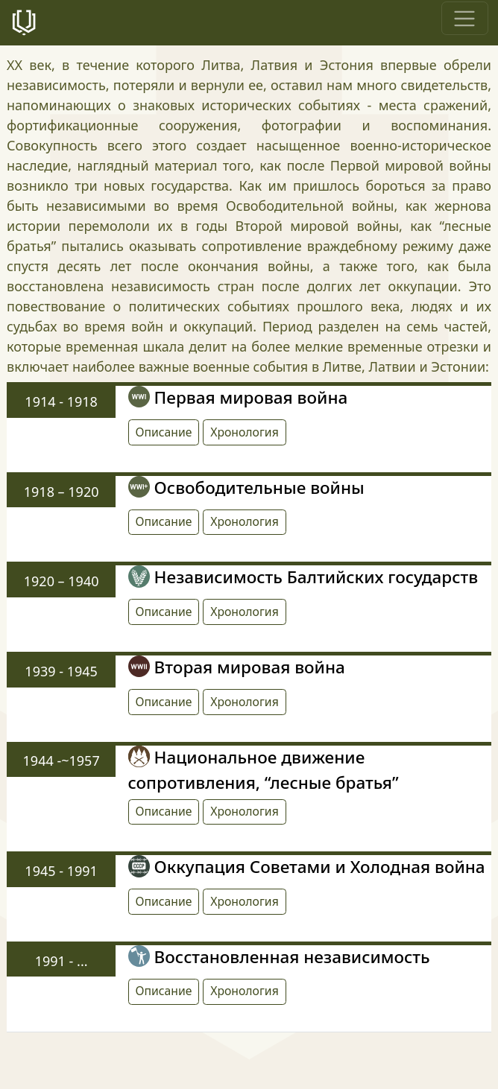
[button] (244, 432)
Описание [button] (164, 432)
